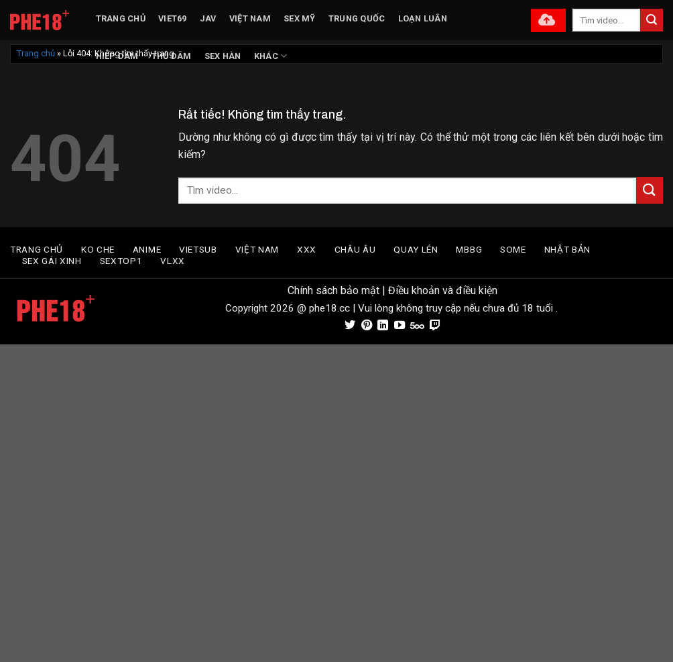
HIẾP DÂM (117, 56)
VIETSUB (198, 249)
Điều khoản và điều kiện (442, 290)
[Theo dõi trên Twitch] (435, 326)
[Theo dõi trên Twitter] (350, 326)
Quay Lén (415, 249)
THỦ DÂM (171, 56)
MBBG (469, 249)
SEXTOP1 (121, 260)
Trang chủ (36, 53)
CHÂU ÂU (355, 249)
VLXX (172, 260)
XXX (306, 249)
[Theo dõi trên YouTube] (398, 326)
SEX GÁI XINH (52, 260)
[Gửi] (651, 20)
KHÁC (270, 56)
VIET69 (172, 18)
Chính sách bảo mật (333, 290)
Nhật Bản (567, 249)
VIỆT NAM (250, 18)
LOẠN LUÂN (422, 18)
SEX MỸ (300, 18)
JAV (208, 18)
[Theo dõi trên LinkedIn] (382, 326)
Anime (147, 249)
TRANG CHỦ (120, 18)
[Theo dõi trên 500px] (417, 326)
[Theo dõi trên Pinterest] (366, 326)
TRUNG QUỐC (356, 18)
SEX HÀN (222, 56)
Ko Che (98, 249)
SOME (513, 249)
